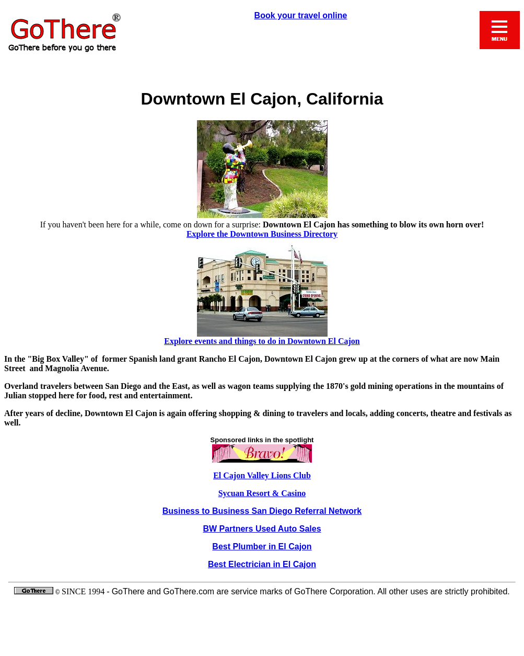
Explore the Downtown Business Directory (262, 233)
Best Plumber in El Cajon (261, 546)
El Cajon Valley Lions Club (262, 475)
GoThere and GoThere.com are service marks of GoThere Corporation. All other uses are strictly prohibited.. (262, 617)
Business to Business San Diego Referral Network (262, 511)
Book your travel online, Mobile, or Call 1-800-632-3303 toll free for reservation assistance (262, 50)
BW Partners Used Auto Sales (262, 528)
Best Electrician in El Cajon (262, 564)
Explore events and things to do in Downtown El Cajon (261, 341)
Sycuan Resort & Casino (262, 493)
